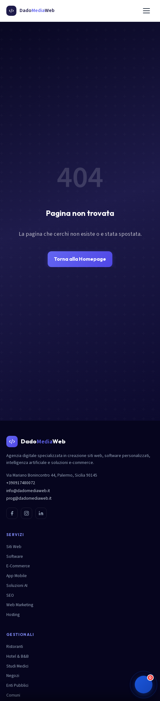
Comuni (13, 695)
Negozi (12, 676)
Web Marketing (19, 605)
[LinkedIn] (41, 513)
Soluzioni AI (16, 585)
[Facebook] (12, 513)
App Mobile (16, 576)
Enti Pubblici (17, 685)
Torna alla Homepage (80, 259)
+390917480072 (20, 483)
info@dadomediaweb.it (28, 491)
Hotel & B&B (17, 656)
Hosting (13, 615)
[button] (143, 684)
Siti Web (13, 547)
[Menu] (146, 11)
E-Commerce (18, 566)
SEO (10, 595)
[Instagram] (26, 513)
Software (14, 556)
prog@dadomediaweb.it (28, 498)
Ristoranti (14, 646)
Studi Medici (17, 666)
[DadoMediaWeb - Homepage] (30, 11)
